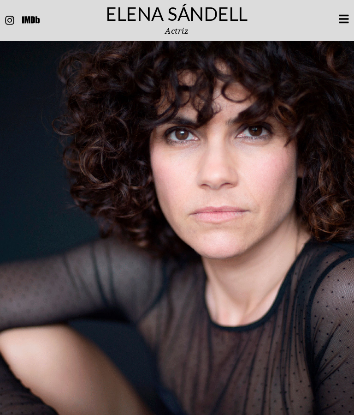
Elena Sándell (177, 14)
